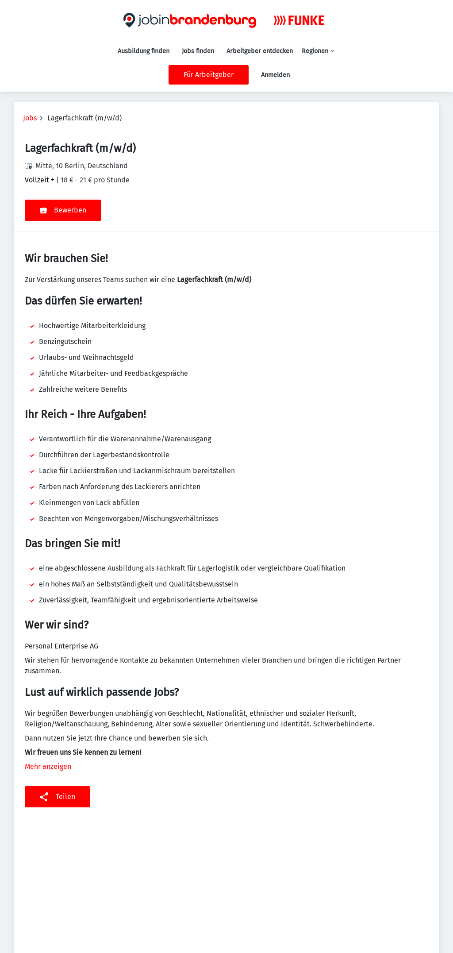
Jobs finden (198, 51)
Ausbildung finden (143, 51)
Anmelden (275, 75)
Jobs (30, 118)
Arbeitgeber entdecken (259, 51)
